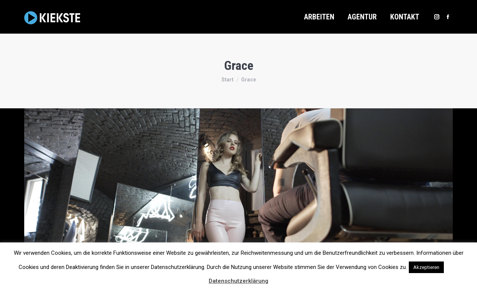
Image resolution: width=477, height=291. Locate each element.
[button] (452, 263)
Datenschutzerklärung (238, 281)
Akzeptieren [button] (426, 267)
